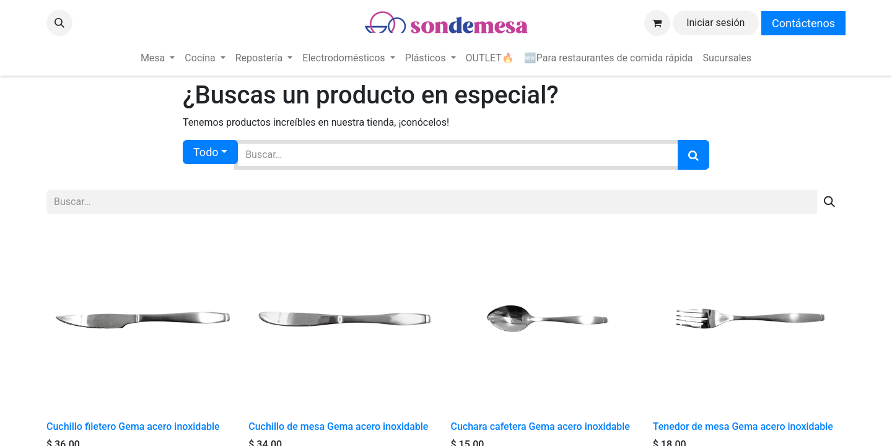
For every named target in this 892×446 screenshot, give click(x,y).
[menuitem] (158, 58)
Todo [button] (206, 152)
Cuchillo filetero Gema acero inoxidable (133, 426)
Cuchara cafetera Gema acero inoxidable (540, 426)
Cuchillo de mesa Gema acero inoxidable (338, 426)
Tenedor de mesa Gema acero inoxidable (743, 426)
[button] (59, 23)
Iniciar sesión (715, 22)
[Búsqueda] (693, 155)
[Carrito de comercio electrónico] (657, 23)
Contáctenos (803, 23)
